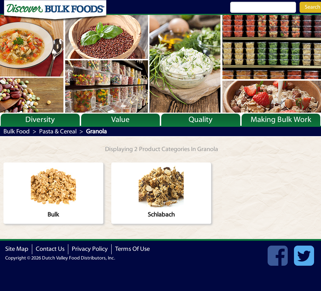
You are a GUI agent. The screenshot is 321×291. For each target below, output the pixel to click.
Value (120, 119)
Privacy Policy (90, 249)
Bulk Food (16, 131)
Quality (200, 119)
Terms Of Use (132, 249)
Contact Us (50, 249)
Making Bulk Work (281, 119)
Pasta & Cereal (58, 131)
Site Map (16, 249)
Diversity (40, 119)
